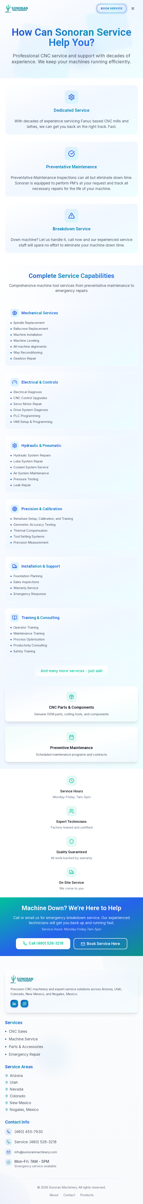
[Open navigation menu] (133, 8)
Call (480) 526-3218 (43, 943)
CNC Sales (18, 1031)
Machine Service (23, 1039)
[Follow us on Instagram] (24, 1003)
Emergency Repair (25, 1054)
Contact (69, 1195)
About (54, 1195)
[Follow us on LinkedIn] (14, 1003)
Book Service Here (100, 943)
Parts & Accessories (26, 1046)
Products (87, 1195)
